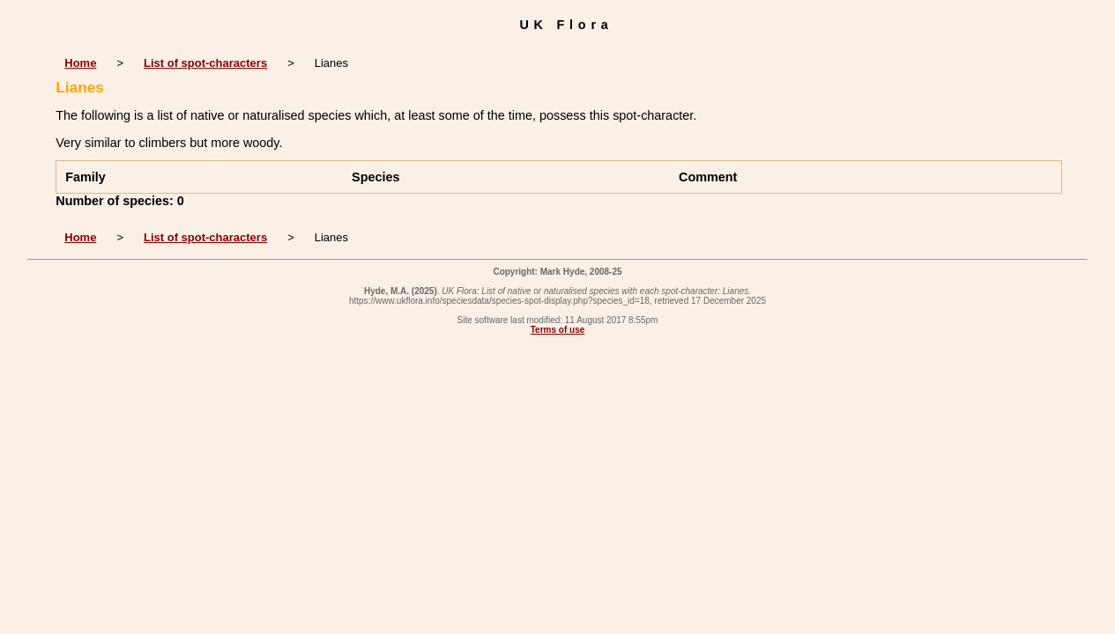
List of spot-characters (205, 63)
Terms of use (558, 330)
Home (80, 63)
